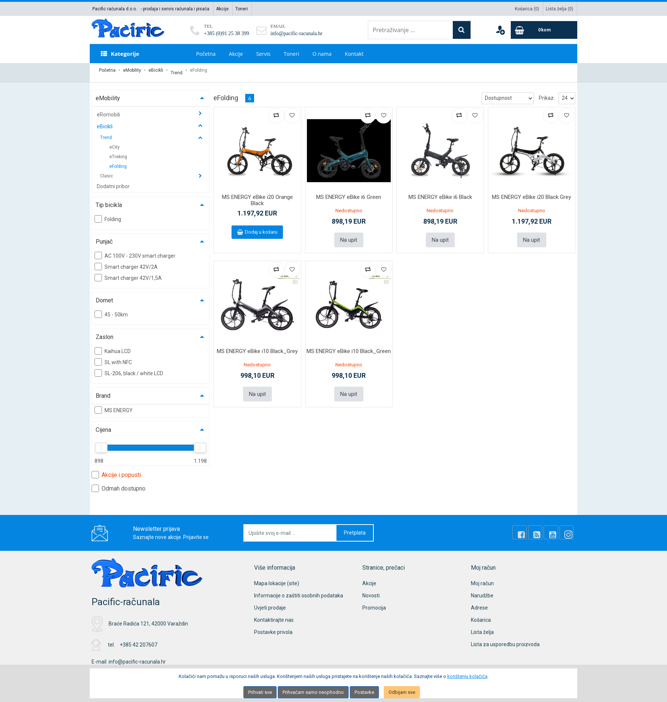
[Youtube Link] (555, 527)
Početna (206, 53)
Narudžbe (482, 591)
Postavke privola (273, 627)
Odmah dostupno (119, 483)
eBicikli (155, 70)
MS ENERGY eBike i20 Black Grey (531, 192)
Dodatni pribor (113, 181)
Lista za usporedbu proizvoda (505, 639)
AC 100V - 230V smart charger (135, 250)
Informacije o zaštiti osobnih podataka (298, 591)
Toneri (241, 8)
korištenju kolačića (467, 676)
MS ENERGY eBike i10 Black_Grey (257, 345)
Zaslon (104, 332)
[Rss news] (542, 527)
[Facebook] (530, 527)
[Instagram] (568, 527)
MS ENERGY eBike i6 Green (348, 192)
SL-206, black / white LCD (129, 368)
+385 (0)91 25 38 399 (226, 33)
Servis (263, 53)
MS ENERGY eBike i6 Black (440, 192)
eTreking (118, 152)
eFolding (118, 161)
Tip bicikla (109, 200)
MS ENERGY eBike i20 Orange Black (257, 195)
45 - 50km (111, 309)
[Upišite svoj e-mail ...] (290, 528)
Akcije (222, 8)
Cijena (103, 424)
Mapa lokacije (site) (276, 578)
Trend (176, 70)
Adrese (479, 603)
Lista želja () (559, 8)
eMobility (132, 70)
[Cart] (544, 30)
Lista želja (482, 627)
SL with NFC (113, 357)
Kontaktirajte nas (274, 615)
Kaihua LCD (113, 346)
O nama (322, 53)
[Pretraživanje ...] (410, 30)
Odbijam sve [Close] (402, 692)
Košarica (481, 615)
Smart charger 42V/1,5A (128, 273)
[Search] (462, 30)
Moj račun (482, 578)
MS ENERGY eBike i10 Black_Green (349, 345)
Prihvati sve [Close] (260, 692)
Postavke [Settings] (364, 692)
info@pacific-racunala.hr (296, 33)
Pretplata (355, 528)
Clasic (107, 171)
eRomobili (109, 110)
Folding (108, 214)
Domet (104, 295)
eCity (114, 142)
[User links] (500, 30)
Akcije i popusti (116, 470)
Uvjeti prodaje (270, 603)
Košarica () (527, 8)
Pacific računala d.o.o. (114, 8)
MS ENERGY (114, 405)
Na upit (348, 234)
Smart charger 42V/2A (126, 261)
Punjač (104, 236)
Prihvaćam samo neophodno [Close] (313, 692)
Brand (103, 390)
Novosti (371, 591)
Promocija (374, 603)
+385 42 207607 (138, 640)
